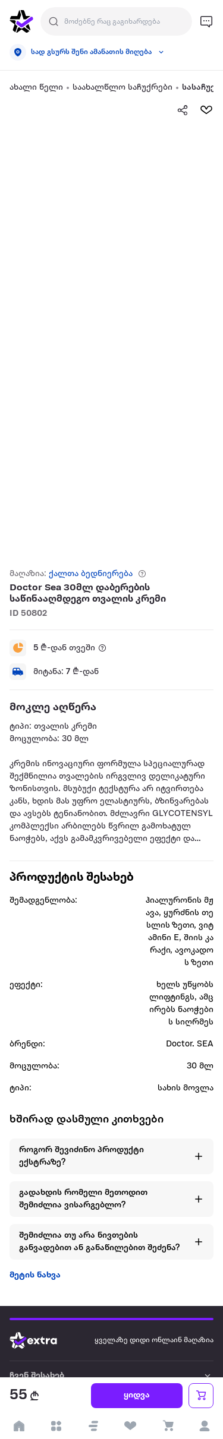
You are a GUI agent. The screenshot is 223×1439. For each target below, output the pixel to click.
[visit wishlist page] (130, 1426)
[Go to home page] (42, 1340)
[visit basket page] (167, 1426)
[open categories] (56, 1426)
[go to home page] (21, 21)
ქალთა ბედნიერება (91, 574)
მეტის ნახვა (35, 1275)
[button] (93, 1426)
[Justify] (53, 21)
